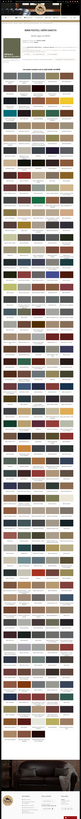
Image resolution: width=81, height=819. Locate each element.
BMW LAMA (10, 404)
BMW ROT (38, 578)
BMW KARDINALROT (10, 367)
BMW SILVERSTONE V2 (38, 652)
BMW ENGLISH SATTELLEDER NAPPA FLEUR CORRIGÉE (66, 257)
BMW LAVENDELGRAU (67, 404)
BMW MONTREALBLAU (67, 466)
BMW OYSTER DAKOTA (24, 516)
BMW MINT (10, 466)
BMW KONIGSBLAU (38, 392)
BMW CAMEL (52, 181)
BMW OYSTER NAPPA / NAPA (38, 516)
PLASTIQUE (59, 50)
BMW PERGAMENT (24, 541)
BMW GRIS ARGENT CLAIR (52, 317)
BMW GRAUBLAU (10, 317)
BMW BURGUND (10, 181)
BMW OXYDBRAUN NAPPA (10, 516)
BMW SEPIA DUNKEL (66, 628)
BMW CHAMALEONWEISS (52, 193)
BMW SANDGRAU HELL (52, 603)
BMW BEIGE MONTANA (52, 131)
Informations (64, 17)
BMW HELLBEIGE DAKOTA (52, 330)
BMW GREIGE (24, 317)
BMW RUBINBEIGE (67, 578)
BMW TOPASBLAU (10, 702)
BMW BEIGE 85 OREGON (24, 143)
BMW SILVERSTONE (24, 652)
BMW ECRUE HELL (24, 255)
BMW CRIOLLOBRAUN (10, 230)
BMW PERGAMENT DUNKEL (38, 541)
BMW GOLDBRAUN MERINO (38, 292)
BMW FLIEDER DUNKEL (52, 280)
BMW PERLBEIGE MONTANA (66, 541)
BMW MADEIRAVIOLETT (24, 441)
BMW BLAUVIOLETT (52, 156)
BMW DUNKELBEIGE (24, 243)
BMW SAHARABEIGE (52, 590)
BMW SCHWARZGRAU (10, 628)
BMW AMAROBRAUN (66, 81)
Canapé (18, 17)
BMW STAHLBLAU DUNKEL (10, 665)
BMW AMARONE (10, 94)
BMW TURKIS (67, 702)
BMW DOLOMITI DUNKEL (10, 243)
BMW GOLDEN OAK (52, 292)
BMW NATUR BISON (38, 491)
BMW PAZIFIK (67, 528)
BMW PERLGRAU (10, 553)
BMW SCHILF (67, 615)
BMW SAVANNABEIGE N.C (52, 615)
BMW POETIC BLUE (38, 565)
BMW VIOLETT (66, 715)
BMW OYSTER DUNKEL (66, 516)
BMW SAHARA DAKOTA (38, 590)
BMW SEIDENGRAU (24, 628)
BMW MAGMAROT (67, 441)
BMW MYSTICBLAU (10, 491)
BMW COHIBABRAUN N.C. (66, 205)
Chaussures (38, 17)
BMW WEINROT (24, 727)
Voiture (10, 17)
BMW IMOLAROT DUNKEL (66, 342)
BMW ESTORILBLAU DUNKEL (38, 267)
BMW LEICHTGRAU (38, 416)
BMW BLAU (38, 156)
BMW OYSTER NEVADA (52, 516)
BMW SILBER (38, 640)
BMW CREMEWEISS (66, 218)
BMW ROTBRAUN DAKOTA (52, 578)
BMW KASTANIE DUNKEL (66, 367)
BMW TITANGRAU (38, 690)
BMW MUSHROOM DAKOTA (52, 479)
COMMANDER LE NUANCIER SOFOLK (65, 59)
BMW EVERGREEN (66, 267)
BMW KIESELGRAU (38, 379)
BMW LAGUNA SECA (66, 392)
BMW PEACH (10, 541)
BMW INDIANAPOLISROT (24, 354)
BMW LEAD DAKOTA (10, 416)
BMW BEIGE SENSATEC (24, 131)
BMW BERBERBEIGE (52, 143)
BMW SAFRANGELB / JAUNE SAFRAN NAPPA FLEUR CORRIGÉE (24, 592)
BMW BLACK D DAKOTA (10, 156)
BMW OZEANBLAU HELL (10, 528)
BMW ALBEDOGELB (52, 81)
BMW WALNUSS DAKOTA (10, 727)
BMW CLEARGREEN (38, 205)
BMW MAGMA (38, 441)
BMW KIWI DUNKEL (66, 379)
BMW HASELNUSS (24, 330)
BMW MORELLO (24, 479)
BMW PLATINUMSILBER (24, 565)
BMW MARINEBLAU (38, 454)
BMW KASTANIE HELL (10, 379)
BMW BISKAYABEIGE (66, 143)
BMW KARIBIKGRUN (24, 367)
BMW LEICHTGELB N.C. (24, 416)
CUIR (42, 50)
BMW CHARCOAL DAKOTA (10, 205)
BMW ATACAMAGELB (66, 106)
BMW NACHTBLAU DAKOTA (24, 491)
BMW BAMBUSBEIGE (38, 118)
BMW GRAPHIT (10, 305)
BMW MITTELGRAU (24, 466)
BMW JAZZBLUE (66, 354)
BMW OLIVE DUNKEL (38, 503)
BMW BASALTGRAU (10, 131)
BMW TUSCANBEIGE (10, 715)
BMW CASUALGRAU (38, 193)
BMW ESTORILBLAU (24, 267)
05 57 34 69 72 (48, 801)
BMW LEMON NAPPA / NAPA (66, 416)
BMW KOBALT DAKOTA (24, 392)
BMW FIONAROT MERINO (24, 280)
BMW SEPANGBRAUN (38, 628)
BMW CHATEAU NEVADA (24, 205)
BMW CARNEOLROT (24, 193)
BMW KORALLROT (52, 392)
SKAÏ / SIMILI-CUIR (48, 50)
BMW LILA (38, 429)
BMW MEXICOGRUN (66, 454)
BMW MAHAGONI (10, 454)
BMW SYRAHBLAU (52, 665)
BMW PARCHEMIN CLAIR (52, 528)
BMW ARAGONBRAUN (38, 106)
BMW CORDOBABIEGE (10, 218)
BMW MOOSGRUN (10, 479)
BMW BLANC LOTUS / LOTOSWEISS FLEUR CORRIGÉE (24, 158)
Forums (56, 17)
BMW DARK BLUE (67, 230)
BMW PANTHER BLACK (38, 528)
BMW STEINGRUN (38, 665)
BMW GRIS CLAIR (10, 330)
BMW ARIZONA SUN (52, 106)
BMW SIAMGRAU (24, 640)
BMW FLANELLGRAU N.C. (38, 280)
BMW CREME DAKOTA (38, 218)
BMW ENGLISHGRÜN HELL (10, 267)
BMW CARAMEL (66, 181)
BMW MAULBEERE (52, 454)
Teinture (26, 54)
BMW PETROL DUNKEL (38, 553)
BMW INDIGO (38, 354)
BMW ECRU (10, 255)
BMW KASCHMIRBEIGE (52, 367)
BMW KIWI (52, 379)
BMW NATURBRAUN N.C (66, 491)
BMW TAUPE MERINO (38, 677)
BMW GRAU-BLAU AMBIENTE (66, 305)
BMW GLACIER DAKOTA (24, 292)
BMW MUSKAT (66, 479)
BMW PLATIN (10, 565)
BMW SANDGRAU (38, 603)
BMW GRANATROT (66, 292)
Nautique (48, 17)
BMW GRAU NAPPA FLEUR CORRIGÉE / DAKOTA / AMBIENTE (24, 307)
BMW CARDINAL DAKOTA (10, 193)
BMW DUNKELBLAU (38, 243)
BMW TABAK (66, 665)
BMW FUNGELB (10, 292)
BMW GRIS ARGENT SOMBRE (66, 317)
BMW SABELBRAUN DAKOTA (10, 590)
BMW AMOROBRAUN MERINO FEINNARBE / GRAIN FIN (38, 95)
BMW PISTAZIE (66, 553)
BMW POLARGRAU (52, 565)
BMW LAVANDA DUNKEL (52, 404)
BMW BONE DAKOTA (10, 168)
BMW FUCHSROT (67, 280)
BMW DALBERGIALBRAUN (52, 230)
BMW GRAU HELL (52, 305)
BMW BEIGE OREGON (66, 131)
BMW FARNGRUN (10, 280)
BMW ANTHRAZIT (67, 94)
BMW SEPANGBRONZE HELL (52, 628)
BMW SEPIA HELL (10, 640)
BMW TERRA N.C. (67, 677)
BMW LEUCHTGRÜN (10, 429)
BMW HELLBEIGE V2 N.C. (24, 342)
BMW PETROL (24, 553)
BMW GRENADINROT (38, 317)
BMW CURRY (24, 230)
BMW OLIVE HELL (52, 503)
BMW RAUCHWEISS (24, 578)
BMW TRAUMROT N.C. (24, 702)
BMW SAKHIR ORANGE (67, 590)
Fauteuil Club (28, 17)
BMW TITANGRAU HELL (52, 690)
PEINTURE (52, 54)
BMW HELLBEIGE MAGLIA (66, 330)
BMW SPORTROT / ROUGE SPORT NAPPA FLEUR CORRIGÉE (67, 654)
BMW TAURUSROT (52, 677)
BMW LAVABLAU (24, 404)
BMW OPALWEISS (67, 503)
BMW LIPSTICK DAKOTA (52, 429)
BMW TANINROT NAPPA (10, 677)
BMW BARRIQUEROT (66, 118)
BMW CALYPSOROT (24, 181)
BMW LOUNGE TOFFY (10, 441)
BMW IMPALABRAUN (10, 354)
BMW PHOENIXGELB (52, 553)
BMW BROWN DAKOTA (67, 168)
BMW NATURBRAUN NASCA (10, 503)
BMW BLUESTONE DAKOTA (67, 156)
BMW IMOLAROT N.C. (52, 342)
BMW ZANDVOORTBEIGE (10, 739)
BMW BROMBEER (52, 168)
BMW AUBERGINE (24, 118)
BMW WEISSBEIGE (52, 727)
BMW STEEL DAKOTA (24, 665)
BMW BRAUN (38, 168)
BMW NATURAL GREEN (52, 491)
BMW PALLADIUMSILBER (24, 528)
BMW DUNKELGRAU (52, 243)
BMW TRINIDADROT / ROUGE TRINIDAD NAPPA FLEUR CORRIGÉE (38, 704)
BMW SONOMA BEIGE (52, 652)
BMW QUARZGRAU (10, 578)
